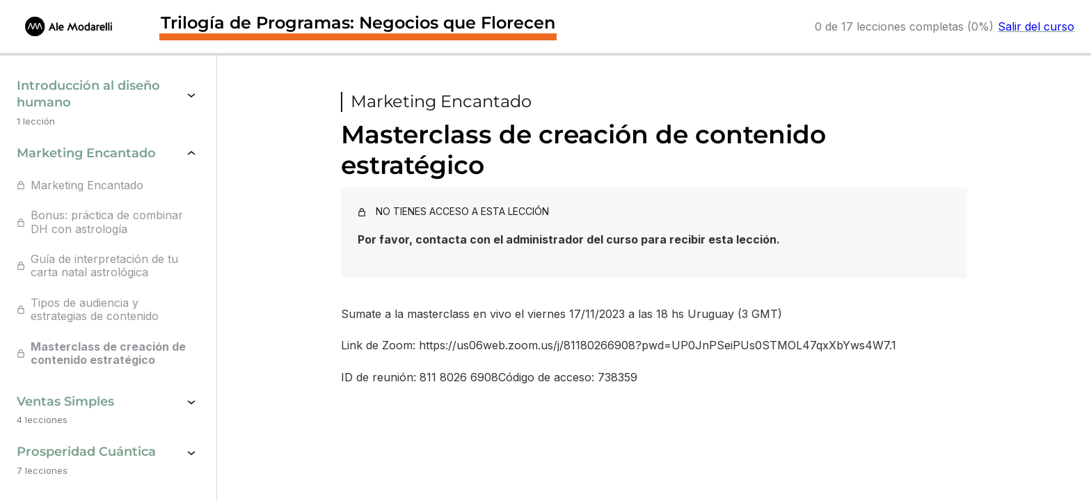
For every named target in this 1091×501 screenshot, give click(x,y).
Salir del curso (1036, 26)
